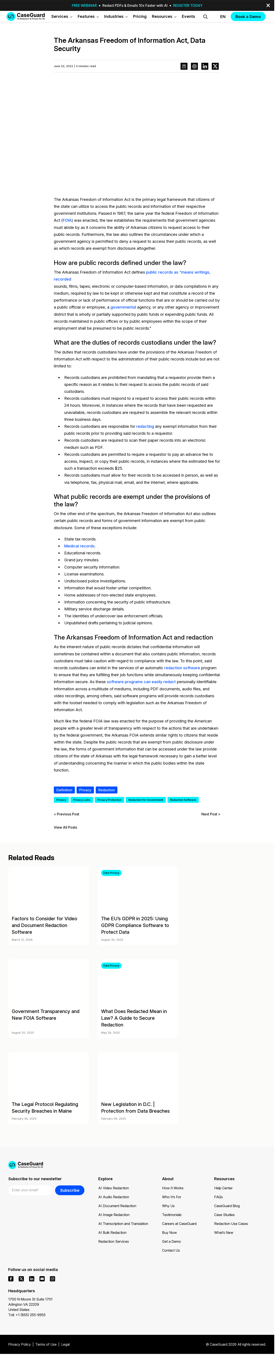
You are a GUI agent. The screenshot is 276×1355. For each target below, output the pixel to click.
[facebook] (10, 1278)
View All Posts (65, 827)
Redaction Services (113, 1241)
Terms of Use (46, 1344)
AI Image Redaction (114, 1215)
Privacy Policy (19, 1344)
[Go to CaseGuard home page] (26, 16)
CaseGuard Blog (227, 1206)
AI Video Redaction (113, 1188)
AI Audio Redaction (113, 1197)
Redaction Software (183, 799)
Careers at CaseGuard (179, 1223)
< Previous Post (66, 814)
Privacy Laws (81, 799)
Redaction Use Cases (231, 1223)
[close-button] (268, 5)
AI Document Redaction (117, 1206)
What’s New (223, 1232)
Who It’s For (171, 1197)
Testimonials (172, 1215)
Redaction (106, 790)
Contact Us (171, 1250)
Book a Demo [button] (248, 16)
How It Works (173, 1188)
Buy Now (169, 1232)
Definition (64, 790)
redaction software (182, 667)
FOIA (67, 220)
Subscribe (69, 1190)
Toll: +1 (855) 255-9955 (27, 1315)
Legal (65, 1344)
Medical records (79, 546)
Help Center (223, 1188)
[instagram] (52, 1278)
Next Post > (210, 814)
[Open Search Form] (205, 17)
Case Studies (224, 1215)
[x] (21, 1278)
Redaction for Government (145, 799)
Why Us (168, 1206)
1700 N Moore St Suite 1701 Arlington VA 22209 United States (30, 1304)
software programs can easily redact (141, 681)
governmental (123, 307)
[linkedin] (31, 1278)
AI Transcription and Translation (123, 1223)
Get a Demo (171, 1241)
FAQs (218, 1197)
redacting (145, 426)
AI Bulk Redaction (112, 1232)
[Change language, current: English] (219, 17)
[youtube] (42, 1278)
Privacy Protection (109, 799)
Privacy (85, 790)
